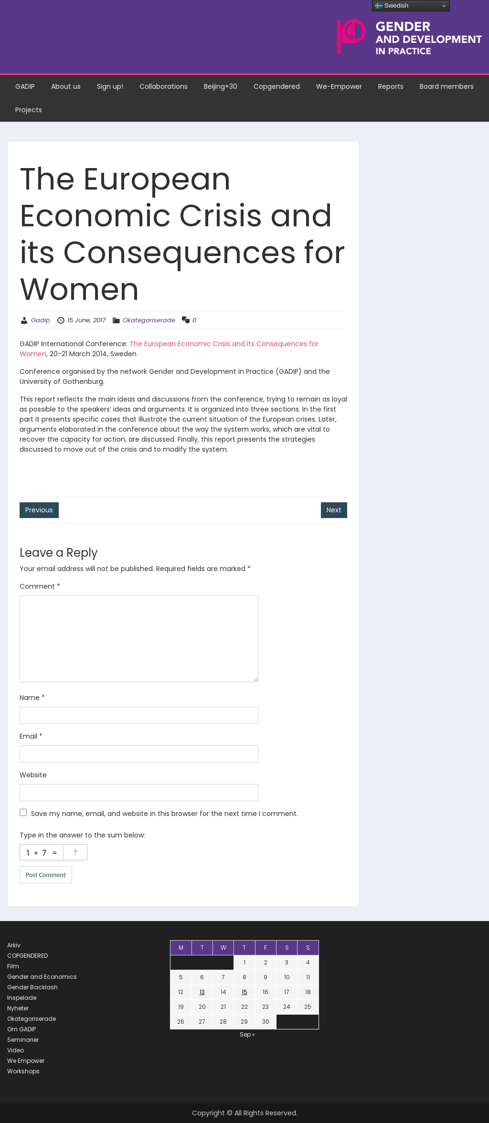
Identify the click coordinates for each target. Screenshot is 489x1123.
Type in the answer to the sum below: (82, 835)
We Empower (25, 1061)
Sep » (247, 1034)
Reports (391, 86)
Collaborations (163, 86)
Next (334, 510)
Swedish (391, 6)
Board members (447, 86)
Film (13, 966)
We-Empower (339, 86)
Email (31, 736)
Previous (39, 510)
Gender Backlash (32, 987)
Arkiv (14, 945)
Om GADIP (21, 1029)
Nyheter (18, 1008)
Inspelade (21, 998)
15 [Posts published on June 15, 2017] (244, 992)
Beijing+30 (220, 86)
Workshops (23, 1071)
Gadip (40, 320)
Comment (40, 586)
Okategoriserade (149, 320)
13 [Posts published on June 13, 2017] (202, 992)
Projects (28, 110)
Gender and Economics (42, 977)
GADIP (25, 86)
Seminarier (23, 1040)
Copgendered (277, 86)
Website (33, 775)
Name (32, 697)
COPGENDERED (27, 956)
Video (15, 1050)
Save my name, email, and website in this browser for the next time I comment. (164, 813)
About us (66, 86)
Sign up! (110, 86)
